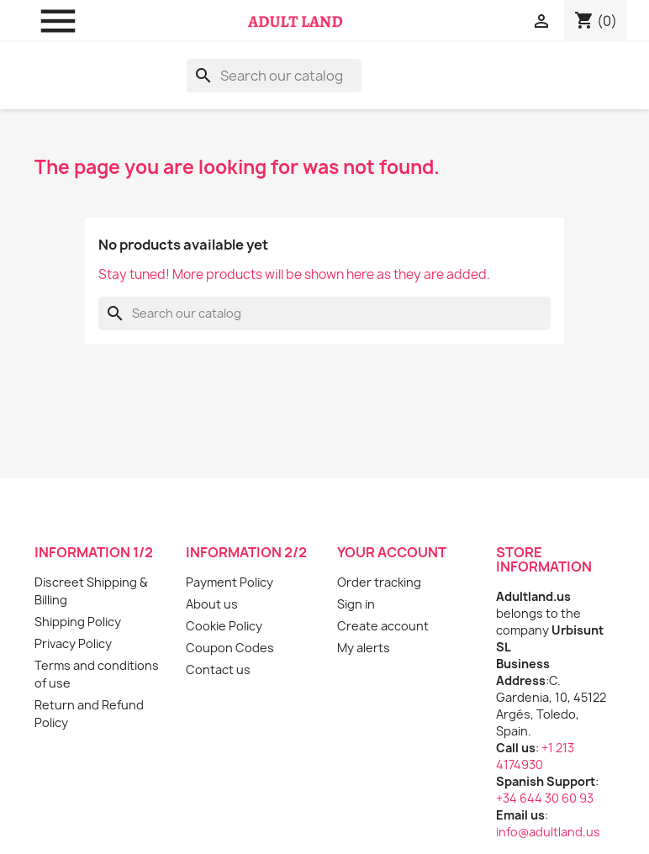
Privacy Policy (73, 643)
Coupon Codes (230, 648)
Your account (391, 552)
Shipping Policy (77, 622)
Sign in (356, 604)
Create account (383, 626)
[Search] (274, 75)
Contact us (218, 669)
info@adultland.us (548, 832)
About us (212, 604)
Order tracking (379, 582)
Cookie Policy (224, 626)
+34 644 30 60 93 (545, 798)
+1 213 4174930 (535, 756)
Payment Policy (229, 582)
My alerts (363, 648)
